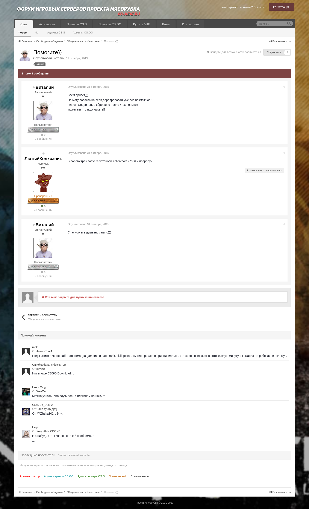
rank (35, 347)
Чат (37, 32)
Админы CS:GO (83, 32)
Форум (22, 32)
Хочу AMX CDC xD (48, 431)
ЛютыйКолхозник (43, 158)
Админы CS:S (56, 32)
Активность (47, 24)
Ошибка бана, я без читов (49, 364)
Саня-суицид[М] (46, 409)
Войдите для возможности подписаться (235, 52)
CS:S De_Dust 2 (42, 404)
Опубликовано (88, 86)
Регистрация (281, 7)
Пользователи (139, 476)
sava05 (40, 368)
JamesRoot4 (44, 351)
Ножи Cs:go (39, 387)
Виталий (58, 58)
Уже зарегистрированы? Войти (243, 7)
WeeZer (41, 391)
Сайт (23, 24)
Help (35, 427)
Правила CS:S (77, 24)
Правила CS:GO (109, 24)
